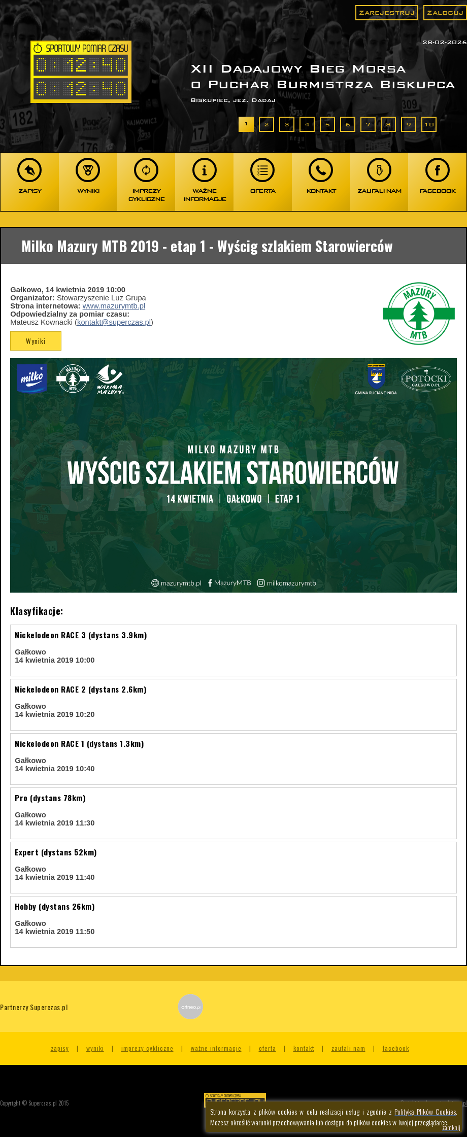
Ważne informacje (216, 1048)
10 (429, 124)
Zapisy (60, 1048)
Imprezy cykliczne (147, 1048)
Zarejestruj (387, 12)
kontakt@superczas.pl (114, 322)
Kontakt (303, 1048)
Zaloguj (445, 12)
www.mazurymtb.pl (114, 306)
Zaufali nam (348, 1048)
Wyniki (36, 341)
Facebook (396, 1048)
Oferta (267, 1048)
